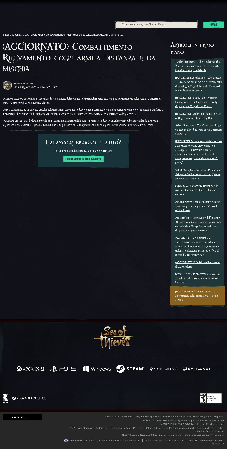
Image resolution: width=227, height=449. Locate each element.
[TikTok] (135, 384)
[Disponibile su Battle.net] (197, 369)
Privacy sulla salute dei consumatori (203, 440)
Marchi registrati (174, 440)
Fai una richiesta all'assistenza (83, 159)
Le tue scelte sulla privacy (83, 440)
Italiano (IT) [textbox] (19, 417)
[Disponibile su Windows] (97, 369)
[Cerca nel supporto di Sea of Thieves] (156, 24)
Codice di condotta (153, 440)
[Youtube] (112, 384)
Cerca (213, 25)
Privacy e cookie (133, 440)
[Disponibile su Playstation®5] (63, 369)
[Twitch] (99, 384)
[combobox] (156, 24)
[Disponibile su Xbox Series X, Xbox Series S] (30, 369)
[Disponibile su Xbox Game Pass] (163, 369)
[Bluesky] (143, 384)
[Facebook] (82, 384)
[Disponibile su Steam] (130, 369)
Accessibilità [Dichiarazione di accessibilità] (218, 443)
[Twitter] (90, 384)
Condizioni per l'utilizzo (110, 440)
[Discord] (126, 385)
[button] (22, 417)
